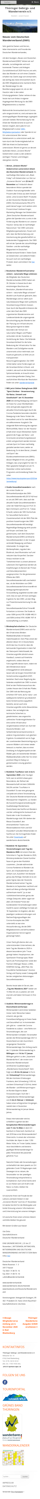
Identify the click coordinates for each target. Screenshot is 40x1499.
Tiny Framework (17, 1492)
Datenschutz (10, 1486)
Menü (36, 2)
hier (33, 262)
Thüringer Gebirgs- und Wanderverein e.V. (20, 9)
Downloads (18, 837)
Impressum (8, 1482)
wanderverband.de (26, 382)
